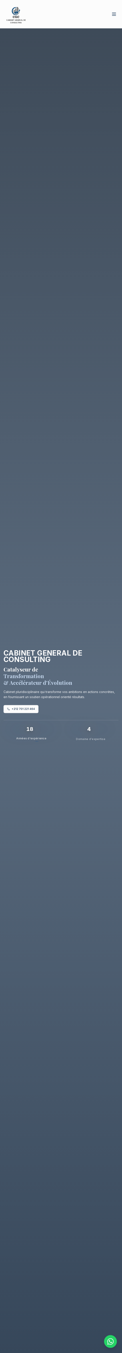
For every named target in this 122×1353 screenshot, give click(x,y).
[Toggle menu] (114, 14)
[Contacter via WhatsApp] (110, 1341)
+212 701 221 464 (21, 709)
